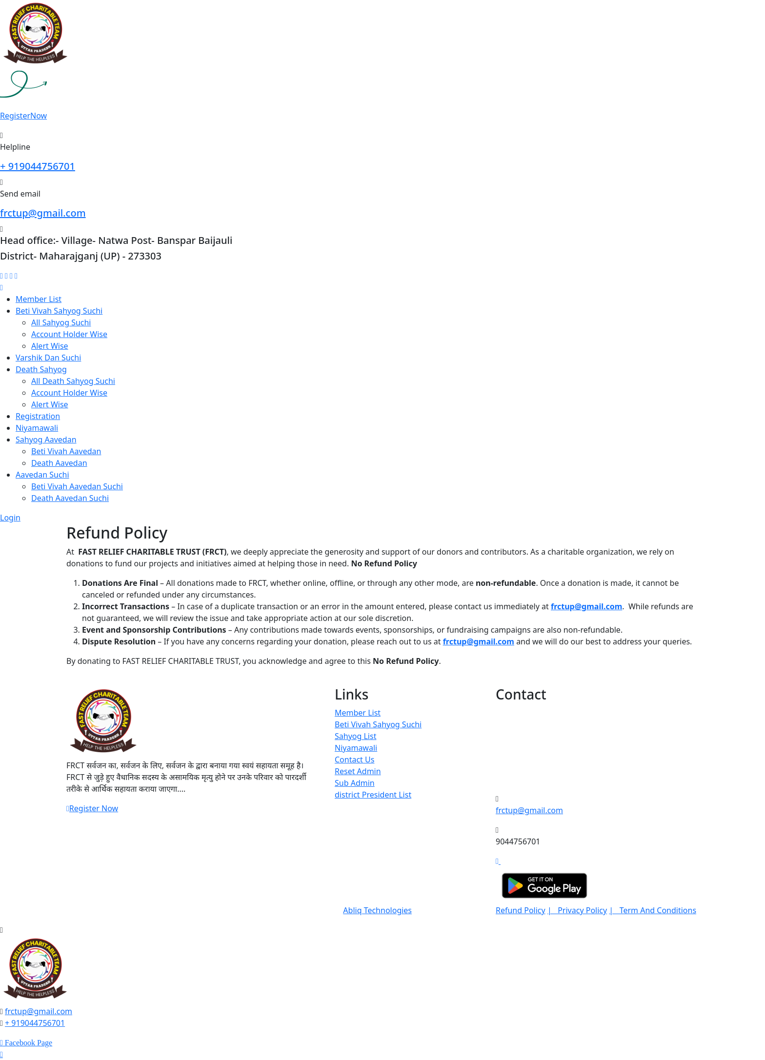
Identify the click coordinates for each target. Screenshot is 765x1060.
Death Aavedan (59, 463)
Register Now (92, 808)
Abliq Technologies (377, 910)
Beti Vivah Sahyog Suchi (59, 310)
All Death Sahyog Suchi (73, 381)
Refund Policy (520, 910)
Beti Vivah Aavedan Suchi (77, 486)
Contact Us (354, 759)
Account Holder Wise (69, 334)
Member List (38, 299)
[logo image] (35, 969)
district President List (373, 794)
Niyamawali (37, 427)
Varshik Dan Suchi (48, 357)
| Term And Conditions (652, 910)
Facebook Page (27, 1043)
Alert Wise (49, 345)
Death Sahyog (41, 369)
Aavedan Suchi (42, 474)
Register (23, 115)
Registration (38, 416)
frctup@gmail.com (43, 213)
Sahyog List (355, 736)
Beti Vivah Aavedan (66, 451)
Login (10, 517)
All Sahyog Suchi (61, 322)
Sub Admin (355, 783)
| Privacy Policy (577, 910)
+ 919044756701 (37, 166)
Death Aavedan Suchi (70, 498)
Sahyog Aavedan (46, 439)
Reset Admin (358, 771)
